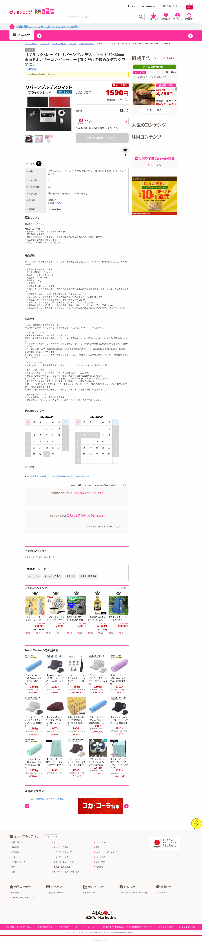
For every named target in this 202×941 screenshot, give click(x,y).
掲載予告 (98, 867)
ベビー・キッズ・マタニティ (107, 852)
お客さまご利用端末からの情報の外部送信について (127, 927)
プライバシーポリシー (86, 927)
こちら (58, 203)
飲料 (12, 867)
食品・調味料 (15, 842)
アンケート (161, 893)
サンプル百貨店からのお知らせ (133, 893)
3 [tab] (81, 639)
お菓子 (13, 857)
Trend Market (30, 69)
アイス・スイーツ (17, 862)
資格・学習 (99, 862)
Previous (28, 613)
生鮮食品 (14, 847)
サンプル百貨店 (31, 44)
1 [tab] (72, 639)
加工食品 (14, 852)
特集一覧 (14, 893)
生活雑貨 (72, 44)
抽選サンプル (89, 893)
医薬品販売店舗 (45, 927)
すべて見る (52, 836)
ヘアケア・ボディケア (62, 852)
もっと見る (122, 588)
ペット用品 (99, 857)
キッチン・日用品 (59, 44)
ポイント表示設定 (187, 927)
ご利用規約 (64, 927)
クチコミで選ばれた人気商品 (22, 897)
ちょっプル (44, 44)
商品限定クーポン (54, 893)
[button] (39, 35)
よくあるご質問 (165, 927)
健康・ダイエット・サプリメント (66, 862)
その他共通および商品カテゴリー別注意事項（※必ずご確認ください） (58, 476)
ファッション (100, 842)
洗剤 (54, 842)
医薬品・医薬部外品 (61, 867)
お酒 (12, 872)
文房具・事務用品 (86, 44)
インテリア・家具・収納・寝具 (65, 872)
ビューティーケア (60, 857)
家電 (97, 847)
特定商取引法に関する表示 (18, 927)
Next (127, 613)
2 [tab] (76, 639)
